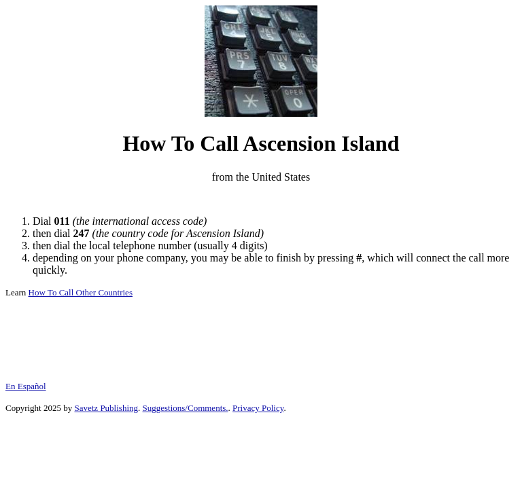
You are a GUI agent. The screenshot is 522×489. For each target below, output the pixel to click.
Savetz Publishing (106, 408)
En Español (25, 386)
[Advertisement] (261, 199)
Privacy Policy (257, 408)
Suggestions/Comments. (185, 408)
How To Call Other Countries (81, 292)
